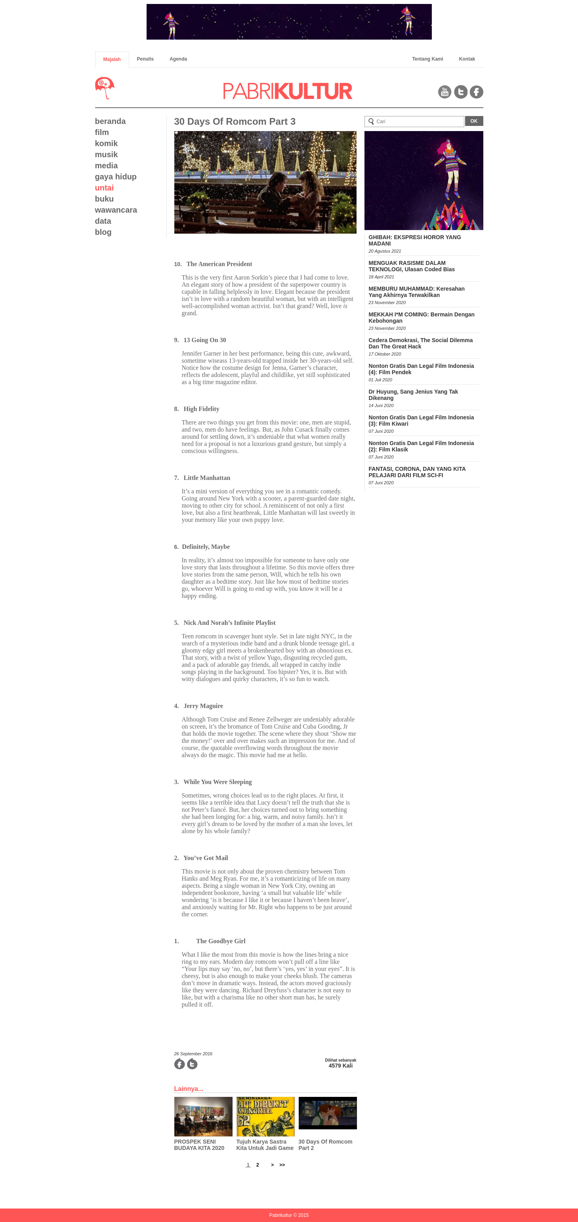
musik (106, 154)
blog (103, 232)
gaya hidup (116, 176)
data (103, 221)
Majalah (112, 59)
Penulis (145, 59)
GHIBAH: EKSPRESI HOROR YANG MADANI (415, 240)
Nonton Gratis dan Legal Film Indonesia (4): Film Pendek (421, 369)
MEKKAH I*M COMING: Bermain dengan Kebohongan (422, 317)
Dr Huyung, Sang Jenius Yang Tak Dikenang (413, 394)
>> (282, 1165)
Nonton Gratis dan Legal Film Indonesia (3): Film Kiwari (421, 420)
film (102, 132)
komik (106, 143)
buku (104, 198)
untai (104, 187)
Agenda (178, 59)
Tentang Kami (427, 59)
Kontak (467, 59)
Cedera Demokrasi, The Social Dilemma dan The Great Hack (421, 343)
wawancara (116, 210)
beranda (110, 121)
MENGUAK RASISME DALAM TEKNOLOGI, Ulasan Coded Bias (412, 266)
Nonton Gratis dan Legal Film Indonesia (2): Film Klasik (421, 446)
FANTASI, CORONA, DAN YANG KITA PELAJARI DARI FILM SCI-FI (417, 472)
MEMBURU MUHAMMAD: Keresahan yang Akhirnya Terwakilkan (417, 292)
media (106, 165)
